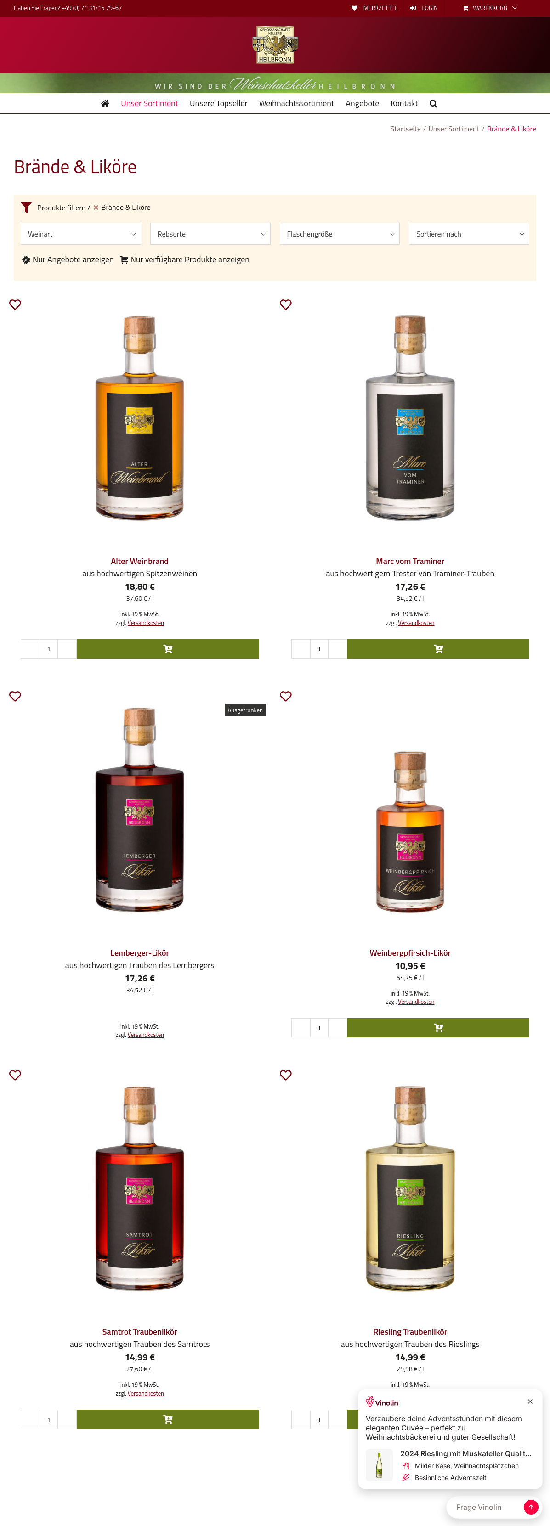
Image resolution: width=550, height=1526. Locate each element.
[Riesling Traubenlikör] (410, 1189)
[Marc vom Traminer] (410, 418)
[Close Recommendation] (530, 1401)
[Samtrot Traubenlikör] (140, 1189)
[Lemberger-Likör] (140, 810)
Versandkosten (146, 623)
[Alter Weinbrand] (140, 418)
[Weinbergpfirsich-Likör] (410, 810)
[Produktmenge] (49, 649)
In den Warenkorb (168, 649)
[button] (433, 103)
